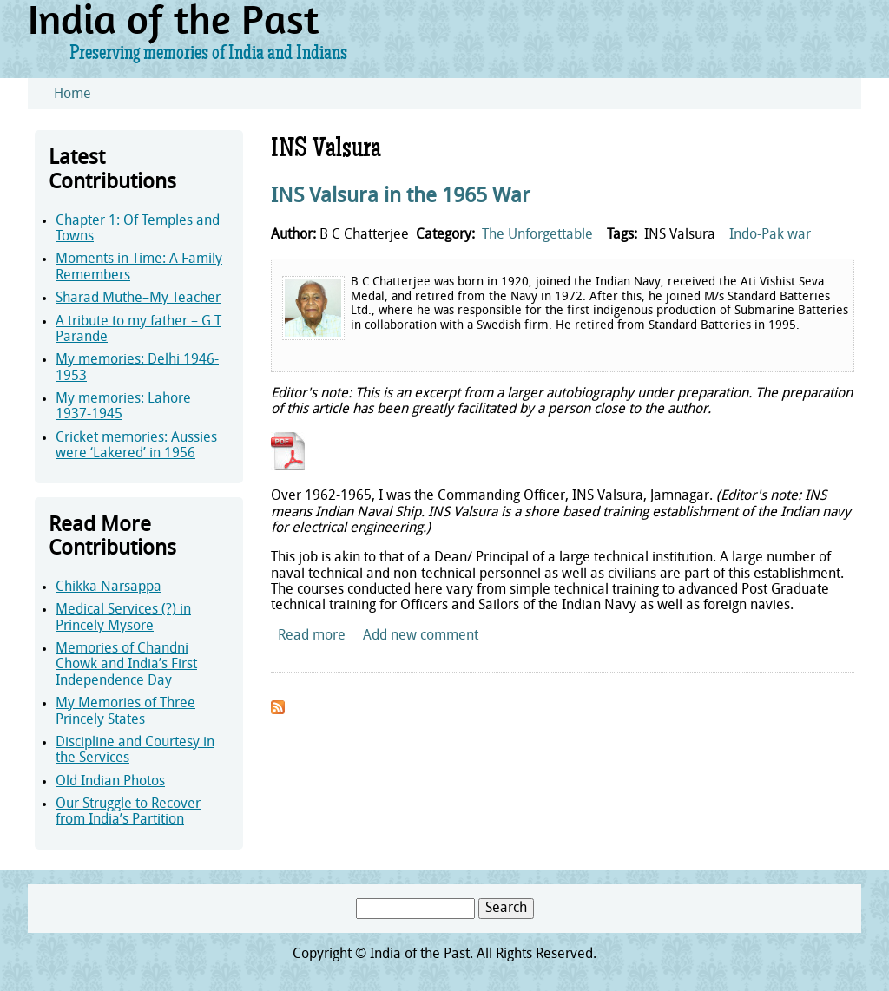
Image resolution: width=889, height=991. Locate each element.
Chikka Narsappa (108, 587)
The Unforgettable (537, 235)
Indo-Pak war (770, 235)
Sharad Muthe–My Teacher (138, 298)
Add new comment (420, 636)
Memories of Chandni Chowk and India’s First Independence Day (126, 665)
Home (72, 95)
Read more (312, 636)
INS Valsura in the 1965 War (400, 197)
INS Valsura (679, 235)
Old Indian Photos (110, 782)
